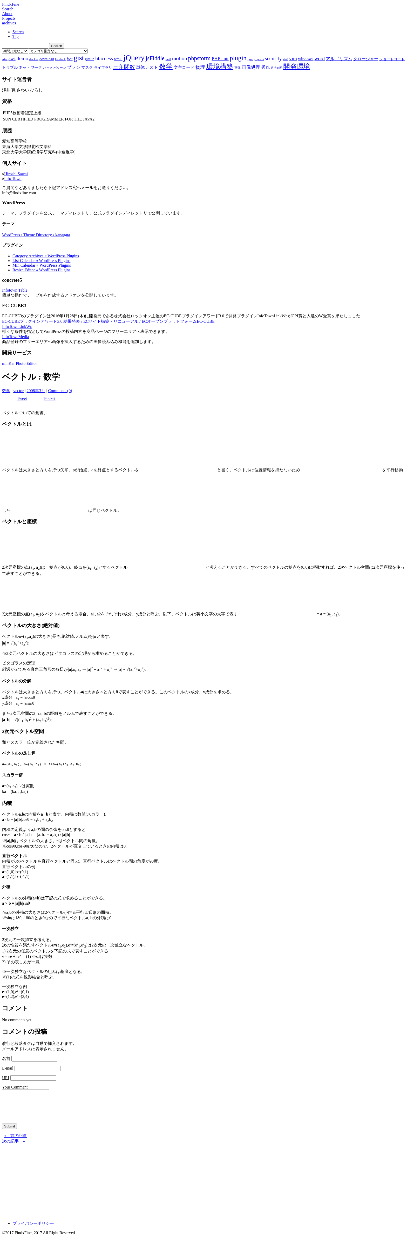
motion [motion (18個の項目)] (179, 58)
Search (7, 9)
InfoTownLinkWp (17, 326)
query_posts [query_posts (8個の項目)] (256, 59)
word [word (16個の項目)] (320, 58)
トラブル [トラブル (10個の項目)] (10, 67)
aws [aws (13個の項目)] (12, 58)
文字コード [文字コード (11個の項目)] (184, 67)
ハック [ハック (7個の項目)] (47, 68)
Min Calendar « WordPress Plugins (41, 265)
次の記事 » (13, 1147)
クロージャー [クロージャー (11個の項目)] (365, 59)
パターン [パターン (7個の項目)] (59, 68)
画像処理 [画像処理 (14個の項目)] (251, 67)
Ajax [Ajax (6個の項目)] (5, 59)
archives (9, 23)
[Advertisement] (158, 1186)
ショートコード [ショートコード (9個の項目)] (392, 59)
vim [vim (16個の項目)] (293, 58)
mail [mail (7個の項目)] (168, 59)
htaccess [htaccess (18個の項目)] (104, 58)
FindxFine (10, 4)
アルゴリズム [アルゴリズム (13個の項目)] (339, 58)
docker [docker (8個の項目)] (33, 59)
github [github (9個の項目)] (89, 59)
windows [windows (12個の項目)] (306, 58)
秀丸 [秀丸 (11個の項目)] (265, 67)
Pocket (50, 398)
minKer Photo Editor (19, 363)
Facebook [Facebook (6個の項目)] (60, 59)
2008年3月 (35, 390)
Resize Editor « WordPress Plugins (41, 270)
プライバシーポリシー (33, 1229)
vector (18, 390)
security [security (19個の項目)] (273, 58)
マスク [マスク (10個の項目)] (87, 67)
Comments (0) (60, 390)
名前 (6, 1059)
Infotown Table (15, 290)
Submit (9, 1132)
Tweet (22, 398)
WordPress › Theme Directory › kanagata (36, 235)
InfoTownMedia (15, 336)
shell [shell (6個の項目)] (285, 59)
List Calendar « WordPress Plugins (41, 260)
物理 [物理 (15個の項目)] (200, 67)
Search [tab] (18, 32)
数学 (6, 390)
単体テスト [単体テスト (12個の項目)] (147, 67)
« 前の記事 (15, 1141)
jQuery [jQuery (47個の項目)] (134, 57)
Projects (9, 18)
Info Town (13, 178)
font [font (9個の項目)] (70, 59)
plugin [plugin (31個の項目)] (238, 58)
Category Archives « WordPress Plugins (45, 256)
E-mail (7, 1068)
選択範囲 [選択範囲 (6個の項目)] (276, 67)
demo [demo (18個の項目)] (22, 58)
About (7, 13)
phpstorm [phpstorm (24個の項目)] (199, 58)
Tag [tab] (15, 36)
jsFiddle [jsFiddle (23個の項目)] (155, 58)
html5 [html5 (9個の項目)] (118, 59)
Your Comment (15, 1087)
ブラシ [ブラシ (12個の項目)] (73, 67)
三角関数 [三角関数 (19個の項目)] (124, 67)
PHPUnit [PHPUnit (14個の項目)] (220, 58)
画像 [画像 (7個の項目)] (237, 68)
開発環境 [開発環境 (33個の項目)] (296, 66)
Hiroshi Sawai (16, 174)
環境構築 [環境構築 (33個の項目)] (219, 66)
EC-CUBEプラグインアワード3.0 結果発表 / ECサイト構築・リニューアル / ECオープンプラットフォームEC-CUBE (108, 321)
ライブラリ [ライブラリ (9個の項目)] (103, 67)
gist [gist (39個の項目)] (78, 58)
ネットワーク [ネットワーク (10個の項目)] (30, 67)
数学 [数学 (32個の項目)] (166, 66)
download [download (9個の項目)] (46, 59)
